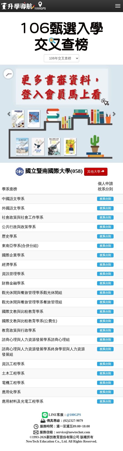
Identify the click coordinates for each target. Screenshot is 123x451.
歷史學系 (9, 236)
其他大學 (96, 171)
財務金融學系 (13, 283)
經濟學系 (9, 265)
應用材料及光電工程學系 (22, 401)
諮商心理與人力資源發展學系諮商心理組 (36, 340)
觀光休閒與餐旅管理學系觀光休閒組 (32, 293)
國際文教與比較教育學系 (22, 311)
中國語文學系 (13, 199)
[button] (9, 114)
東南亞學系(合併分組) (20, 246)
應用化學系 (11, 392)
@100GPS (74, 415)
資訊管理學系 (13, 274)
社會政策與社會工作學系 (22, 217)
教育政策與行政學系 (19, 330)
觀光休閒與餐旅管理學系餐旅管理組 (32, 302)
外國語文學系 (13, 208)
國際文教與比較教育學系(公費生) (29, 321)
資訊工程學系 (13, 364)
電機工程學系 (13, 383)
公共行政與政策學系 (19, 227)
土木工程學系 (13, 373)
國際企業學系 (13, 255)
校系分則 (105, 198)
